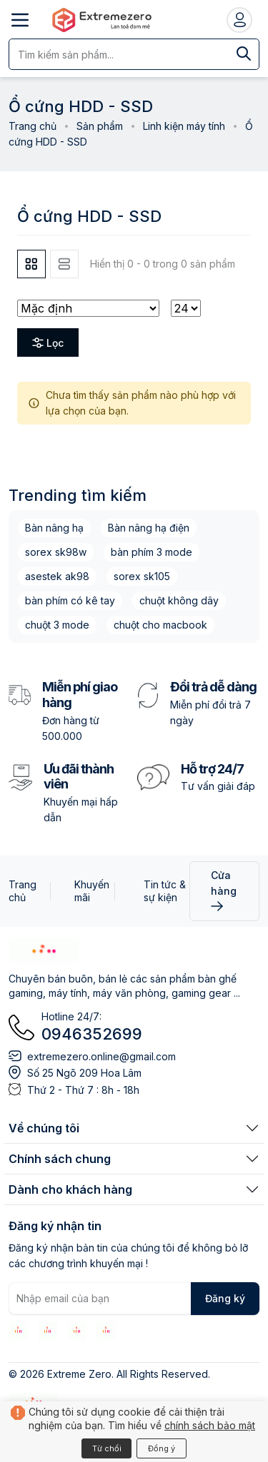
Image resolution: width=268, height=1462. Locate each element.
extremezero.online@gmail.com (101, 1056)
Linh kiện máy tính (184, 126)
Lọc (48, 343)
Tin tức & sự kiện (165, 890)
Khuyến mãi (91, 890)
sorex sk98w (55, 552)
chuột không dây (179, 600)
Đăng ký (225, 1298)
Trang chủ (32, 126)
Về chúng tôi (44, 1128)
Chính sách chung (60, 1159)
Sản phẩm (99, 126)
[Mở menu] (20, 20)
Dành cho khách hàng (70, 1189)
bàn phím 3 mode (151, 552)
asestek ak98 (57, 576)
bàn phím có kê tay (70, 600)
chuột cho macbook (160, 625)
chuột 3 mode (57, 625)
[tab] (31, 264)
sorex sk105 (142, 576)
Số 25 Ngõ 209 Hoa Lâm (84, 1073)
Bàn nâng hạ (54, 528)
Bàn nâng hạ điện (148, 528)
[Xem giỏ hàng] (133, 1438)
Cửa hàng (224, 890)
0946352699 (91, 1034)
